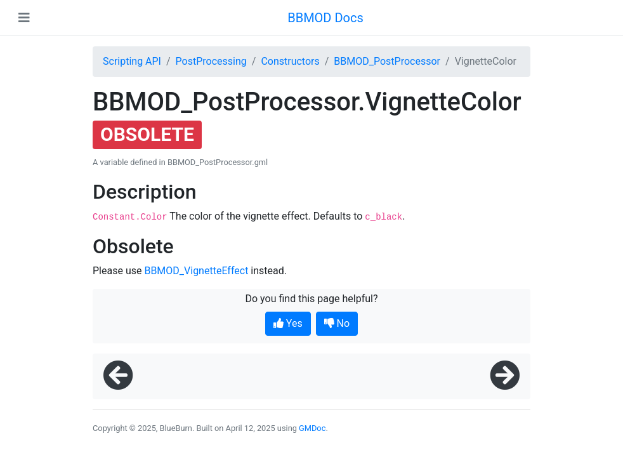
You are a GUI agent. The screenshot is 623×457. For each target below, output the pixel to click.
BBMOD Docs (325, 17)
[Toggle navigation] (24, 17)
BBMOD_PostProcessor (387, 61)
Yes (288, 323)
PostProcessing (211, 61)
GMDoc (312, 428)
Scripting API (132, 61)
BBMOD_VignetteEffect (196, 271)
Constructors (290, 61)
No (337, 323)
